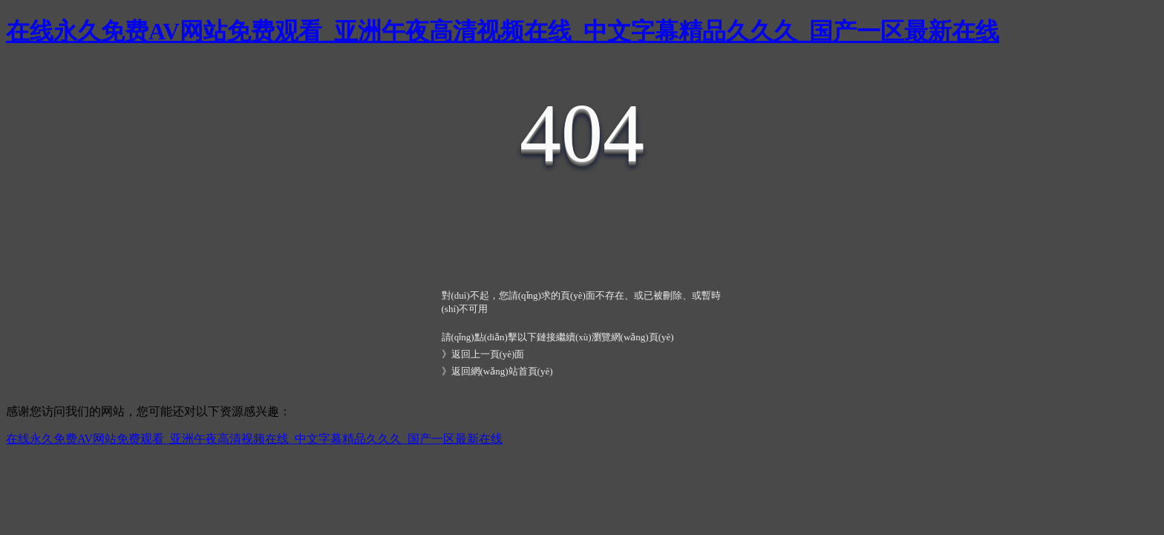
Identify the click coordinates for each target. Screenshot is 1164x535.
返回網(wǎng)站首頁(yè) (502, 371)
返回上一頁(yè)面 (488, 354)
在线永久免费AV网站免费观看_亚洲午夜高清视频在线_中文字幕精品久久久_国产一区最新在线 (502, 31)
